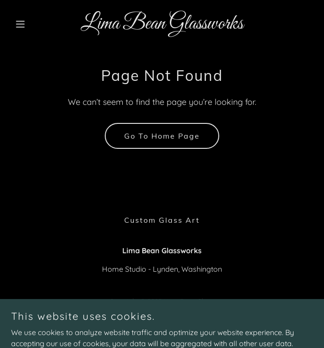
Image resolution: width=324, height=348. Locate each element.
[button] (33, 24)
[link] (162, 26)
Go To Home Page (162, 135)
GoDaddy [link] (180, 324)
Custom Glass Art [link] (162, 220)
